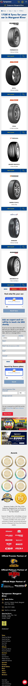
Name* (4, 341)
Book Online (6, 666)
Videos (4, 672)
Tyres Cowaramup (6, 684)
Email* (4, 351)
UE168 (14, 126)
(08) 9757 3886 (10, 607)
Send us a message (10, 610)
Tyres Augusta (5, 682)
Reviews (4, 674)
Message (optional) (7, 396)
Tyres (3, 635)
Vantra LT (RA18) (14, 202)
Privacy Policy (9, 408)
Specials (4, 662)
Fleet (3, 668)
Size (3, 336)
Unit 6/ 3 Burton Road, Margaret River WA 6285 (14, 603)
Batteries (4, 655)
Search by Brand (6, 641)
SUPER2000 (14, 240)
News (3, 670)
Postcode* (5, 356)
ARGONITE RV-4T (14, 278)
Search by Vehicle (6, 637)
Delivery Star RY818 (14, 164)
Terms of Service (20, 408)
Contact (4, 664)
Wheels (4, 647)
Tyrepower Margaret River (14, 5)
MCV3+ (14, 88)
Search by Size (6, 639)
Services (4, 653)
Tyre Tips (4, 645)
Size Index (4, 680)
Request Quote (7, 414)
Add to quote (10, 56)
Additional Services (7, 660)
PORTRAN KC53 (14, 50)
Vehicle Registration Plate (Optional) (8, 390)
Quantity (21, 336)
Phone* (10, 346)
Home (3, 11)
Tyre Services (5, 657)
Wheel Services (6, 658)
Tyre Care (4, 643)
